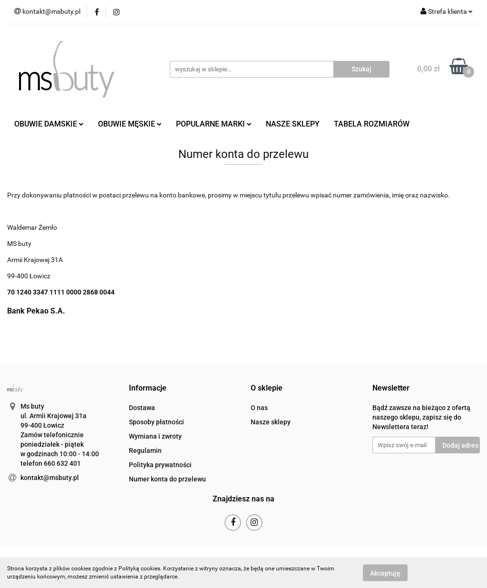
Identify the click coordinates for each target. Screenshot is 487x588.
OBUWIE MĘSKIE (130, 123)
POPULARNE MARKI (214, 123)
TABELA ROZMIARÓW (371, 123)
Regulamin (145, 450)
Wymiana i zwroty (155, 436)
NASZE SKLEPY (293, 123)
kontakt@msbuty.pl (49, 477)
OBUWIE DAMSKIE (49, 123)
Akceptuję (385, 573)
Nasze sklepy (271, 422)
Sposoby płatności (156, 422)
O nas (259, 408)
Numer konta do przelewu (167, 479)
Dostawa (142, 408)
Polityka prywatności (160, 465)
